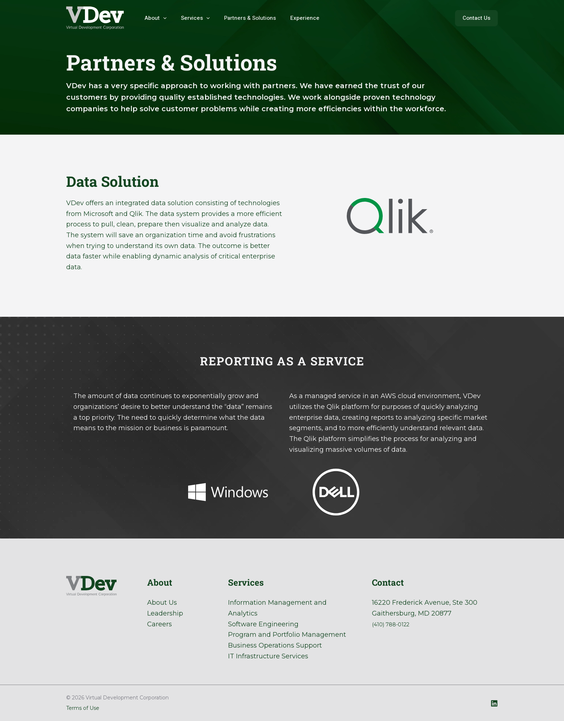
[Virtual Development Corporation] (95, 18)
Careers (159, 624)
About (154, 18)
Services (190, 18)
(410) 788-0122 (395, 624)
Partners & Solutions (241, 18)
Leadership (165, 613)
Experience (292, 18)
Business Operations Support (275, 645)
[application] (161, 18)
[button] (476, 18)
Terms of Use (82, 708)
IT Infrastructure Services (268, 656)
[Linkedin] (494, 703)
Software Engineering (263, 624)
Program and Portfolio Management (287, 635)
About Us (162, 603)
